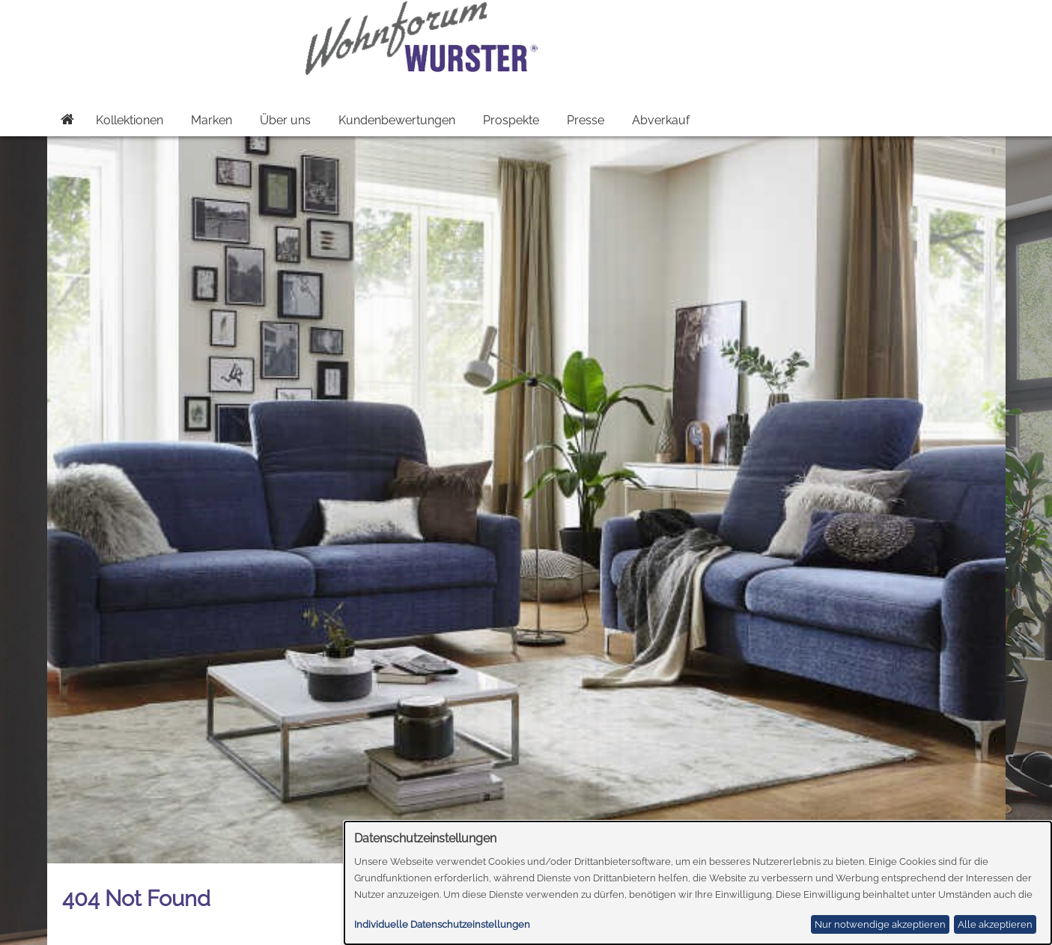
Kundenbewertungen (396, 120)
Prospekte (511, 120)
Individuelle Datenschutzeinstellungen (442, 924)
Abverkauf (661, 120)
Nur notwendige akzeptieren (880, 924)
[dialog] (698, 883)
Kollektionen (129, 120)
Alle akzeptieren (995, 924)
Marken (211, 120)
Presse (585, 120)
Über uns (285, 120)
